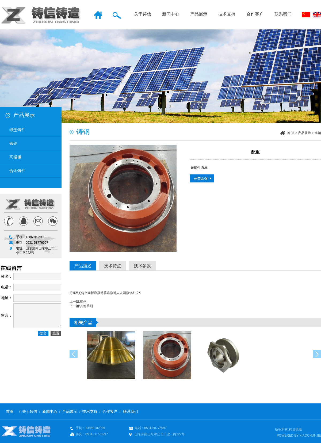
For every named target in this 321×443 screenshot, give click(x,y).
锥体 (83, 301)
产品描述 (82, 265)
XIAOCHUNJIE (310, 435)
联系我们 (283, 14)
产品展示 (198, 14)
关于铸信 (142, 14)
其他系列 (86, 306)
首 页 (290, 133)
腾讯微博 (110, 293)
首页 (9, 411)
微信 (129, 293)
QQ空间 (85, 293)
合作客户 (254, 14)
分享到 (74, 293)
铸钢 (318, 133)
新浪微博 (97, 293)
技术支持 (226, 14)
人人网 (121, 293)
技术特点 (112, 265)
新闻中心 (170, 14)
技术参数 (142, 265)
